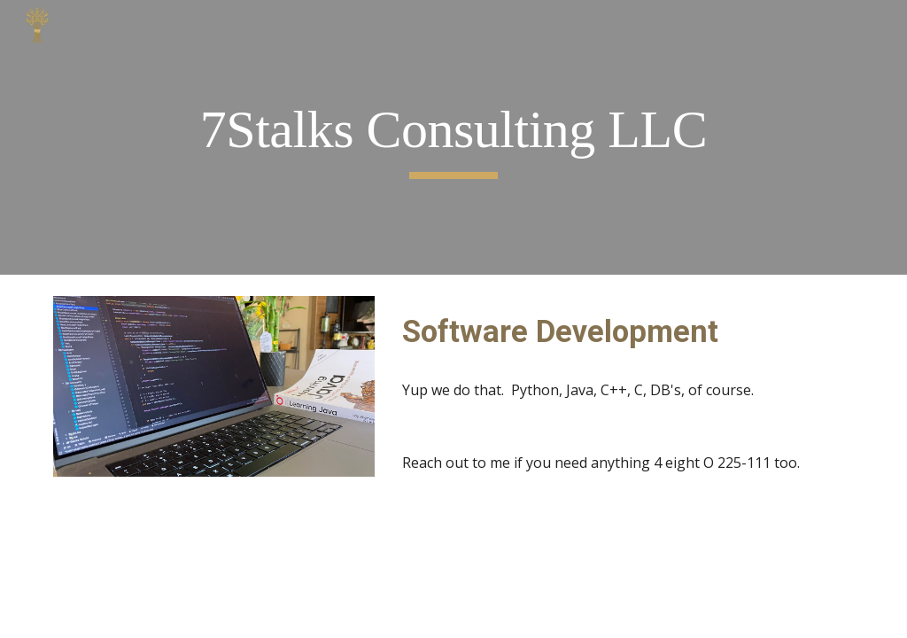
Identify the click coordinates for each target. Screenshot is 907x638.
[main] (453, 138)
